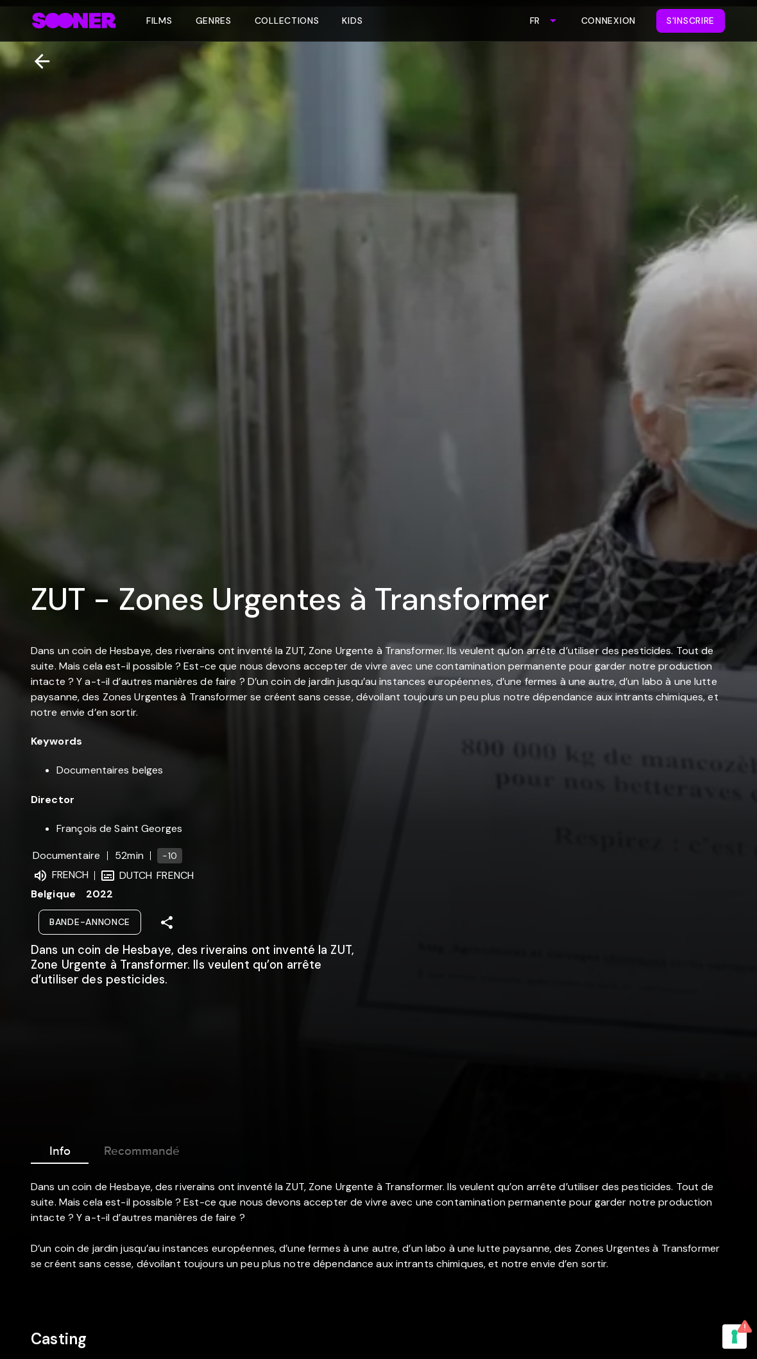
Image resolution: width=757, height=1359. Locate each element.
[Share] (167, 922)
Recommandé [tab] (142, 1148)
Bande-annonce (89, 922)
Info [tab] (60, 1148)
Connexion (608, 20)
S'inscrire (691, 20)
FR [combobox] (535, 20)
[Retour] (36, 61)
